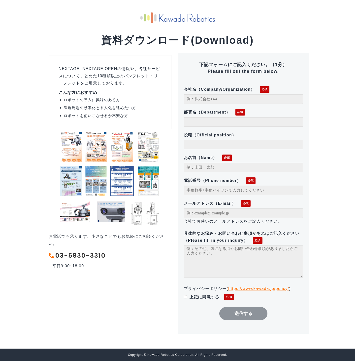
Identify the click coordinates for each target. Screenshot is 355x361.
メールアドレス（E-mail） (210, 203)
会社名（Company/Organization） (219, 89)
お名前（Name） (200, 158)
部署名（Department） (207, 112)
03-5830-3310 (81, 255)
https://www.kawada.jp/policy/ (258, 288)
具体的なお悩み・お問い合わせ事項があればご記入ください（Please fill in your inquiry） (242, 237)
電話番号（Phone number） (212, 180)
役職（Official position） (210, 135)
